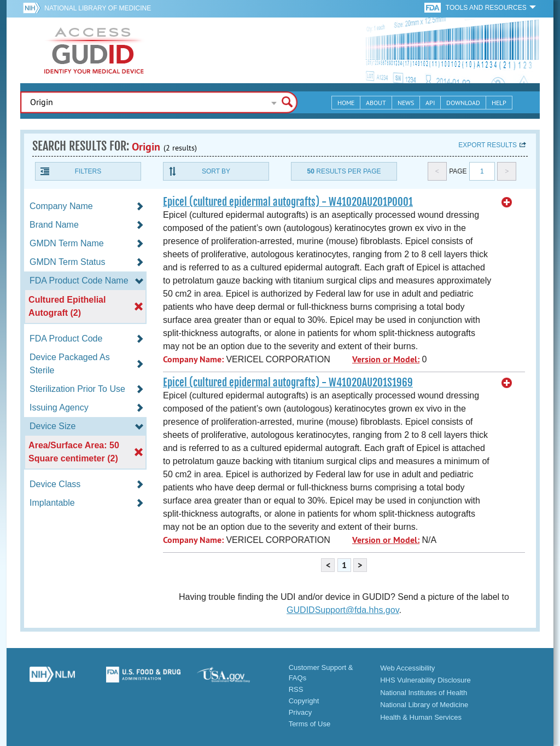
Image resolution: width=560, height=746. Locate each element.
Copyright (304, 701)
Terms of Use (310, 724)
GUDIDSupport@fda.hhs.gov (343, 610)
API (430, 103)
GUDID (94, 50)
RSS (296, 689)
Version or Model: (385, 359)
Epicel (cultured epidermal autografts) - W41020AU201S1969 (288, 382)
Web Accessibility (407, 668)
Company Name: (193, 359)
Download (463, 103)
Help (499, 103)
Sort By (216, 171)
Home (345, 103)
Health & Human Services (421, 717)
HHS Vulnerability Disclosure (425, 680)
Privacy (300, 712)
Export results (487, 145)
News (406, 103)
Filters (88, 171)
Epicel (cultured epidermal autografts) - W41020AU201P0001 (288, 202)
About (376, 103)
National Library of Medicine (97, 8)
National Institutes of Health (423, 693)
